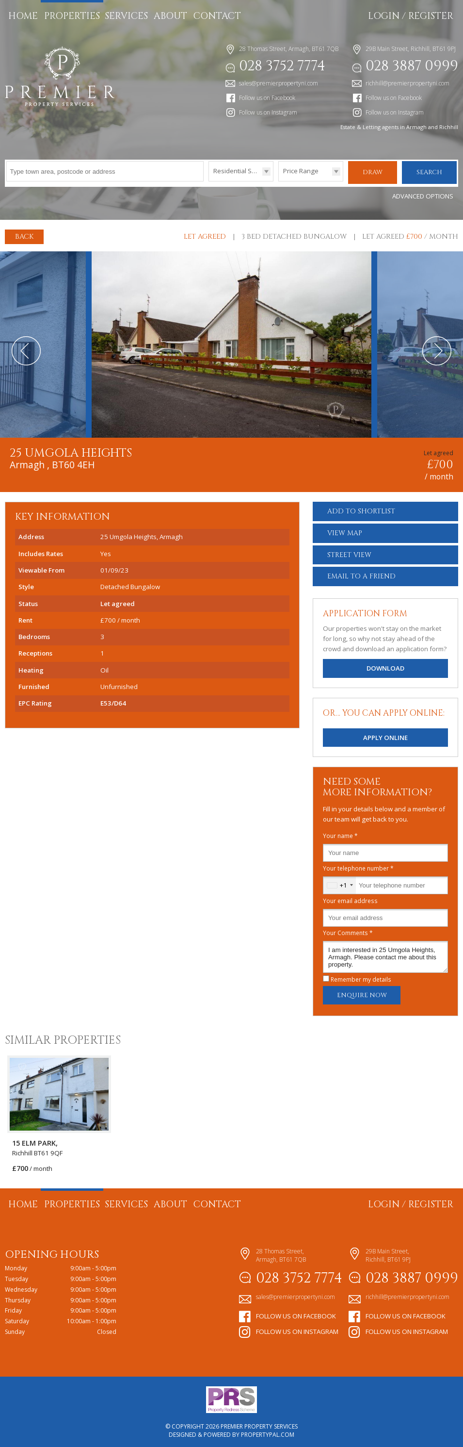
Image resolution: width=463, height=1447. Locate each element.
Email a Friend (361, 574)
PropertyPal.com (267, 1433)
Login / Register (410, 16)
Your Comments (348, 931)
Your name (340, 834)
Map (344, 531)
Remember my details (361, 978)
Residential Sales (238, 170)
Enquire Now (362, 993)
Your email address (350, 899)
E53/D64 (113, 701)
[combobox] (339, 883)
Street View (349, 553)
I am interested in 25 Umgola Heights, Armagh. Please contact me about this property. (385, 955)
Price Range (301, 170)
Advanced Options (422, 194)
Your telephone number (358, 867)
